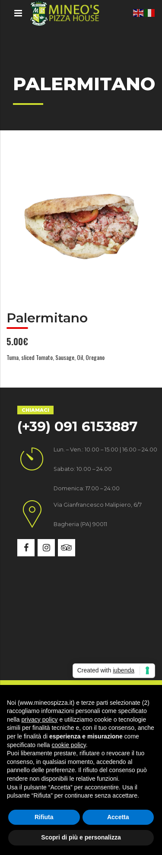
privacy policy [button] (39, 719)
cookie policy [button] (69, 744)
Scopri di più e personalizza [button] (81, 837)
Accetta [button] (118, 817)
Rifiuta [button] (44, 817)
